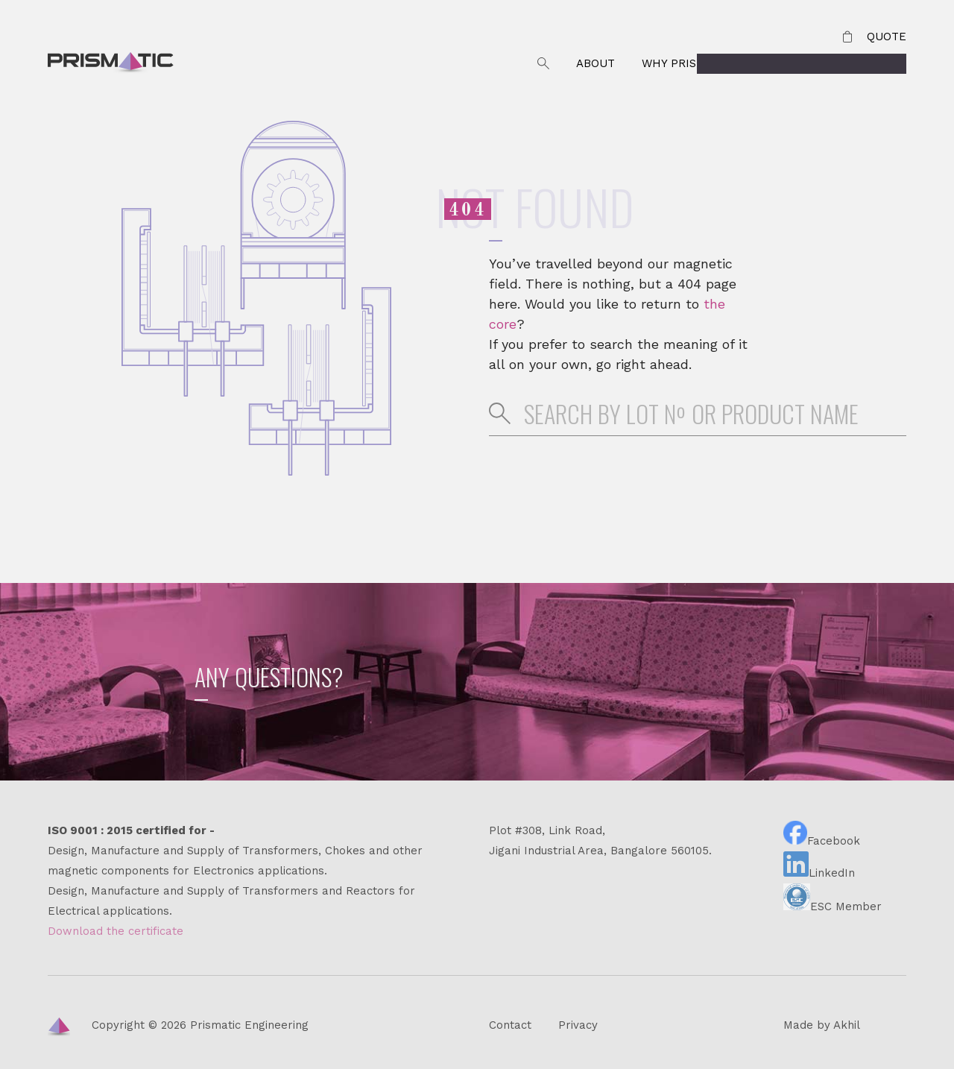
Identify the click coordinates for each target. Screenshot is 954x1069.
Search (543, 64)
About (595, 63)
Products (875, 63)
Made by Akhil (821, 1025)
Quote (886, 36)
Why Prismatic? (690, 63)
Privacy (578, 1025)
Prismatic (111, 64)
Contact (791, 63)
